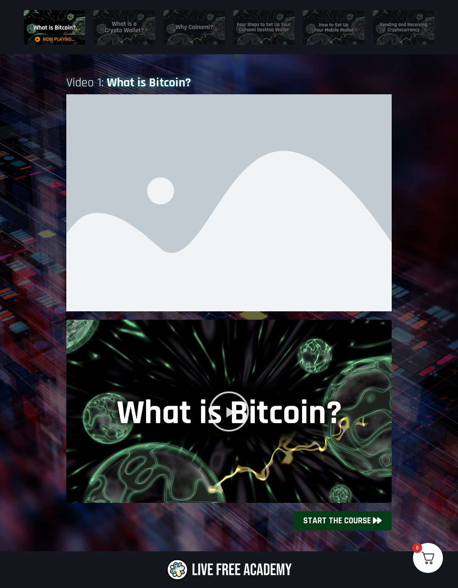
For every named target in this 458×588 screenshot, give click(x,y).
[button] (229, 411)
